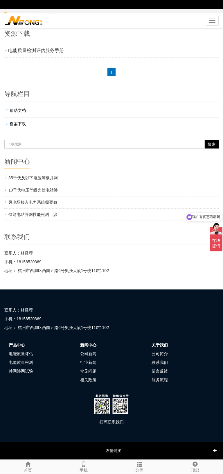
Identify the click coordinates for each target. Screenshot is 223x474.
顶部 (195, 466)
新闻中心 (88, 345)
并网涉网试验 (21, 371)
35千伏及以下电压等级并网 (33, 178)
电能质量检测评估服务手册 (36, 50)
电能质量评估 (21, 353)
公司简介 (160, 353)
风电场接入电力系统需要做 (32, 202)
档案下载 (18, 123)
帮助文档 (18, 110)
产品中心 (17, 345)
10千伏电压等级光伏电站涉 (33, 190)
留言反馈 (160, 371)
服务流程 (160, 380)
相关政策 (88, 380)
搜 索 (211, 144)
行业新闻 (88, 362)
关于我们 (160, 345)
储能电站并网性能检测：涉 (32, 214)
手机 (84, 466)
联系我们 (160, 362)
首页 (28, 466)
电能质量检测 (21, 362)
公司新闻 (88, 353)
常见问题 (88, 371)
